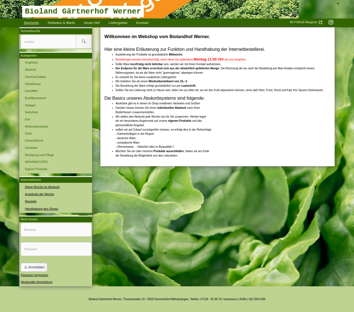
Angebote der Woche (39, 193)
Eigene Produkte (36, 169)
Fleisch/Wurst (34, 140)
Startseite (31, 23)
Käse (28, 133)
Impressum (230, 298)
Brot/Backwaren (35, 98)
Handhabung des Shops (41, 208)
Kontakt (142, 23)
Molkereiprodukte (36, 126)
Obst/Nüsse (33, 84)
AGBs (243, 298)
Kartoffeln (31, 90)
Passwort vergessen (34, 274)
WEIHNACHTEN (36, 161)
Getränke (31, 147)
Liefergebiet (118, 23)
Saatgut (30, 105)
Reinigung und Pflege (39, 155)
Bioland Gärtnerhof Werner (83, 11)
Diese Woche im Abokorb (42, 186)
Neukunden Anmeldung (36, 281)
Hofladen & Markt (61, 23)
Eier (27, 119)
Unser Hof (92, 23)
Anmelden (34, 267)
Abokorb (30, 69)
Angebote (31, 62)
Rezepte (30, 201)
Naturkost (31, 112)
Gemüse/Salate (35, 76)
